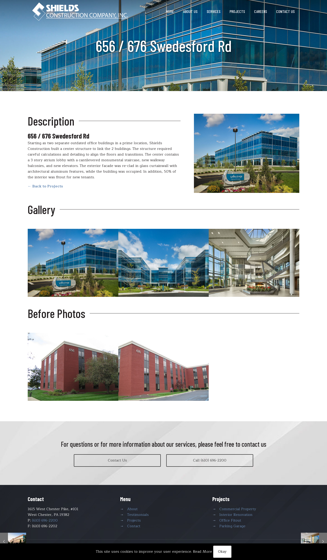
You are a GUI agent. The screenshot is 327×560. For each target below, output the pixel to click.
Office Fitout (230, 520)
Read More (202, 552)
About (132, 509)
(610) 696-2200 (45, 520)
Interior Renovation (236, 515)
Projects (134, 520)
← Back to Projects (45, 186)
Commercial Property (237, 509)
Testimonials (138, 515)
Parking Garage (232, 526)
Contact (133, 526)
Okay (222, 552)
